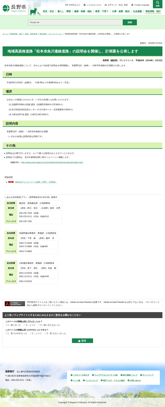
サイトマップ (148, 375)
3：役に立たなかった (50, 325)
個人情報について (130, 375)
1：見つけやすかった (17, 333)
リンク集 (76, 380)
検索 (157, 6)
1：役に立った (14, 325)
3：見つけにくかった (56, 333)
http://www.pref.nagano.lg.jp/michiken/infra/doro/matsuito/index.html (52, 162)
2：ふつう (30, 325)
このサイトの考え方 (81, 375)
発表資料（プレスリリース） (51, 34)
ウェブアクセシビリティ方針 (106, 375)
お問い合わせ (135, 380)
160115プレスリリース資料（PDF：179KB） (36, 182)
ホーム (5, 34)
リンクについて (91, 380)
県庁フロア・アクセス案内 (114, 380)
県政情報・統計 (16, 34)
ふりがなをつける (94, 5)
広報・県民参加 (31, 34)
